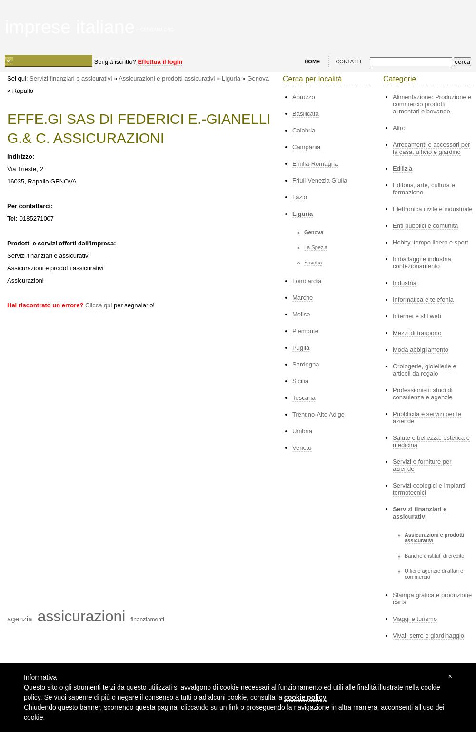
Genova (258, 78)
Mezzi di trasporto (417, 332)
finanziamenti (147, 619)
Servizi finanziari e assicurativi (71, 78)
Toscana (303, 397)
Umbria (302, 431)
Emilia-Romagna (315, 163)
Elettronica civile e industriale (433, 209)
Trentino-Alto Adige (318, 414)
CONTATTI (348, 61)
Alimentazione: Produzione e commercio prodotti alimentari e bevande (432, 104)
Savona (313, 262)
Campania (306, 147)
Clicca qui (98, 305)
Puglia (300, 347)
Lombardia (306, 281)
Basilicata (305, 113)
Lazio (299, 197)
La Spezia (315, 247)
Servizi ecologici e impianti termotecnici (429, 489)
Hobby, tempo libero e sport (430, 242)
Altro (399, 128)
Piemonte (305, 331)
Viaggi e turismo (415, 618)
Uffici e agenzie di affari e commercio (434, 574)
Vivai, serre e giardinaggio (428, 635)
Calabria (303, 130)
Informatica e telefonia (423, 299)
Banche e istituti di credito (434, 556)
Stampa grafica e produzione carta (432, 598)
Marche (302, 297)
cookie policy (305, 697)
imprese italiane (70, 27)
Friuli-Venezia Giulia (319, 180)
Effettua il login (160, 61)
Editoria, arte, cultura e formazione (424, 189)
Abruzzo (303, 97)
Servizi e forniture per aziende (422, 465)
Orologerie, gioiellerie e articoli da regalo (424, 370)
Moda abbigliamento (420, 349)
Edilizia (402, 168)
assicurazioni (81, 616)
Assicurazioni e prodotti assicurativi (167, 78)
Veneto (302, 447)
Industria (404, 282)
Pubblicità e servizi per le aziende (427, 417)
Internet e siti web (417, 316)
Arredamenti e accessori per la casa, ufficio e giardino (431, 148)
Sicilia (300, 381)
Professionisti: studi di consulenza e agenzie (423, 393)
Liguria (231, 78)
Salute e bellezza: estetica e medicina (431, 441)
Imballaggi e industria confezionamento (422, 262)
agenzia (19, 619)
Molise (301, 314)
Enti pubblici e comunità (425, 225)
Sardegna (305, 364)
